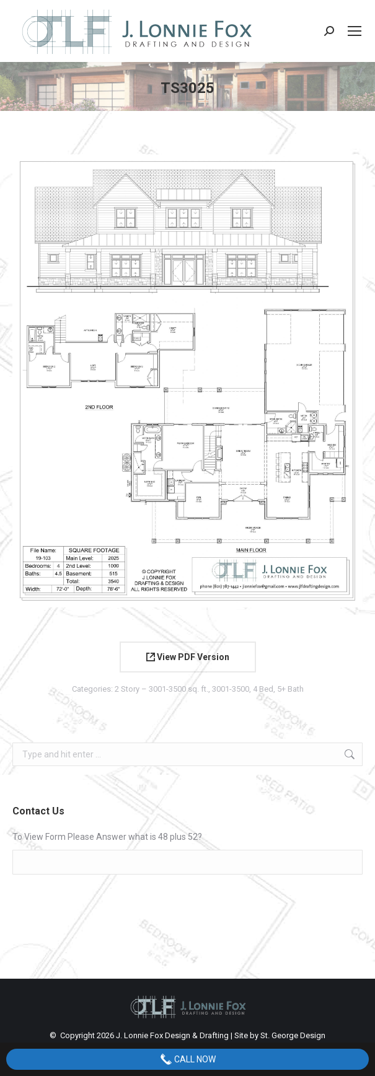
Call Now (188, 1059)
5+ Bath (290, 689)
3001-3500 (230, 689)
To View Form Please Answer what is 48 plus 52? (107, 837)
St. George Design (292, 1035)
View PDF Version (187, 657)
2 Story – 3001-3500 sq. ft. (161, 689)
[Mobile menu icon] (354, 31)
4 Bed (263, 689)
